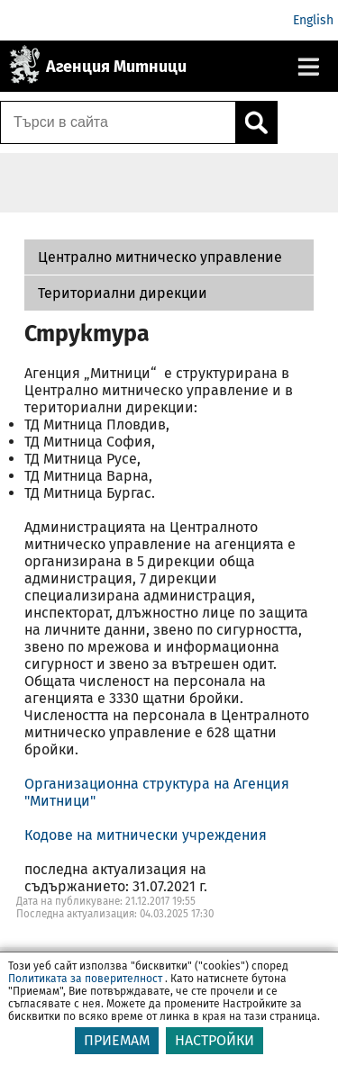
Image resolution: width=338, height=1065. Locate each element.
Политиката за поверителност (85, 978)
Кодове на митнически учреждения (145, 835)
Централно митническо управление (160, 257)
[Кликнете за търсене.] (256, 122)
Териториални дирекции (122, 293)
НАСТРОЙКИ (214, 1040)
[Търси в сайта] (118, 122)
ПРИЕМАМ (117, 1040)
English (313, 20)
